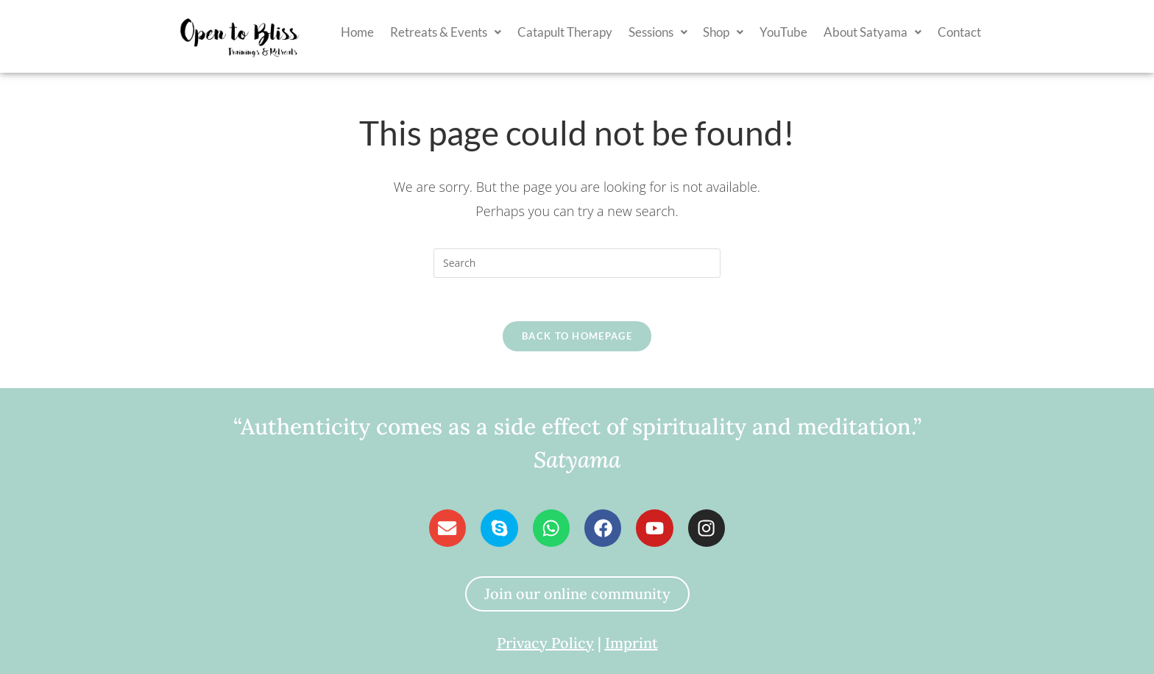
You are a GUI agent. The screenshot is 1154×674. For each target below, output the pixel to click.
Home (357, 32)
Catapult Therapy (564, 32)
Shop (723, 32)
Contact (959, 32)
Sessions (658, 32)
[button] (445, 32)
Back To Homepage (577, 337)
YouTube (783, 32)
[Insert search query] (577, 263)
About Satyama (872, 32)
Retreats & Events (445, 32)
